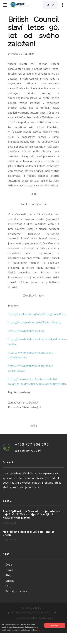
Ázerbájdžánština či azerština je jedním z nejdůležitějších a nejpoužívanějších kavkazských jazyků (32, 514)
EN (53, 4)
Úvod (9, 564)
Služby (10, 580)
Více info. (40, 630)
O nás (9, 570)
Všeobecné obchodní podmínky (33, 618)
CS (48, 4)
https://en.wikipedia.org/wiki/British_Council (34, 322)
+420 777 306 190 (32, 444)
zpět (33, 425)
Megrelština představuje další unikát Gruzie (29, 533)
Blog (9, 575)
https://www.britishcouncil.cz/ (26, 331)
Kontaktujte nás (16, 591)
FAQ (8, 586)
